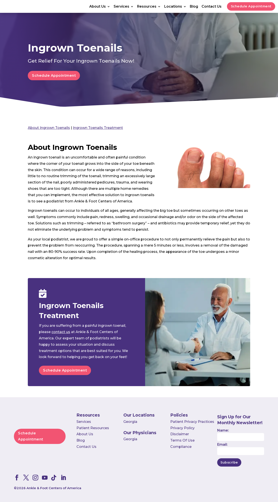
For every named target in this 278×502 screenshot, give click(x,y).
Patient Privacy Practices (192, 422)
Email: (222, 444)
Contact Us (212, 6)
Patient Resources (92, 428)
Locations (173, 6)
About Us (97, 6)
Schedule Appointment (251, 6)
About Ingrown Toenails (49, 128)
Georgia (130, 422)
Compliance (181, 447)
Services (121, 6)
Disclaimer (179, 434)
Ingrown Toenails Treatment (98, 128)
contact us (60, 332)
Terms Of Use (182, 440)
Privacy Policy (182, 428)
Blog (194, 6)
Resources (146, 6)
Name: (223, 430)
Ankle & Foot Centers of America (53, 488)
